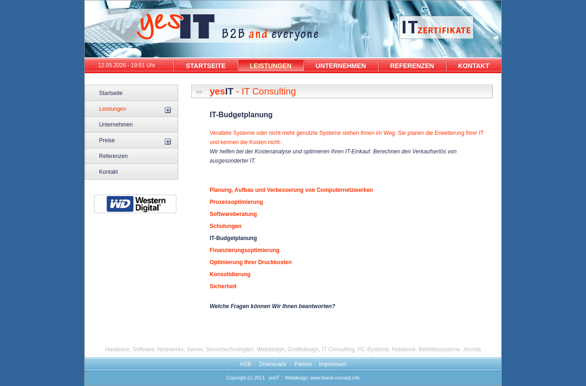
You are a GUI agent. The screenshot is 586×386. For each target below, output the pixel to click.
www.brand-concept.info (335, 377)
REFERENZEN (412, 66)
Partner (303, 364)
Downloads (273, 364)
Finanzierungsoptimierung (245, 250)
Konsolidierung (230, 274)
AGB (245, 364)
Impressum (332, 364)
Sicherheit (223, 286)
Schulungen (226, 226)
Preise (107, 140)
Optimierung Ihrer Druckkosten (251, 262)
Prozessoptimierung (236, 202)
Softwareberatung (233, 214)
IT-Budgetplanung (233, 238)
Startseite (111, 93)
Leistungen (112, 109)
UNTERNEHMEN (341, 66)
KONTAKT (473, 66)
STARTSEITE (205, 66)
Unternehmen (116, 124)
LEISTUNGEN (271, 66)
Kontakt (108, 172)
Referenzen (113, 156)
